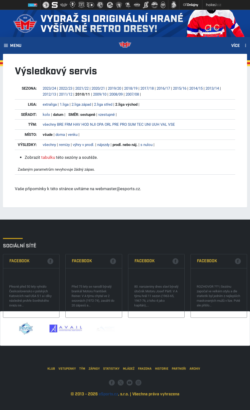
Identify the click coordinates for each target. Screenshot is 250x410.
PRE (115, 124)
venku (72, 134)
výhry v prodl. (83, 144)
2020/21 (98, 88)
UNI (148, 124)
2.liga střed (103, 104)
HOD (85, 124)
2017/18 (147, 88)
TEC (140, 124)
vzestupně (106, 114)
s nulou (146, 144)
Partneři (179, 384)
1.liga (64, 104)
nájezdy (103, 144)
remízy (64, 144)
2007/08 (132, 94)
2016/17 (163, 88)
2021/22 (82, 88)
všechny (49, 124)
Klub (51, 384)
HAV (76, 124)
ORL (108, 124)
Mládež (129, 384)
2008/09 (116, 94)
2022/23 (65, 88)
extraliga (50, 104)
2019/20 (114, 88)
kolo (46, 114)
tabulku (48, 157)
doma (60, 134)
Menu (15, 46)
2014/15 (196, 88)
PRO (123, 124)
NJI (93, 124)
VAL (163, 124)
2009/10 (99, 94)
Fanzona (145, 384)
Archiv (195, 384)
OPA (100, 124)
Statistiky (111, 384)
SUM (132, 124)
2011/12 (65, 94)
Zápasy (94, 384)
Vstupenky (67, 384)
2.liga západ (81, 104)
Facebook (19, 284)
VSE (171, 124)
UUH (155, 124)
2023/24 (49, 88)
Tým (82, 384)
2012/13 (49, 94)
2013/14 (212, 88)
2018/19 (130, 88)
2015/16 (179, 88)
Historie (161, 384)
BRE (60, 124)
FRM (68, 124)
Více (235, 46)
